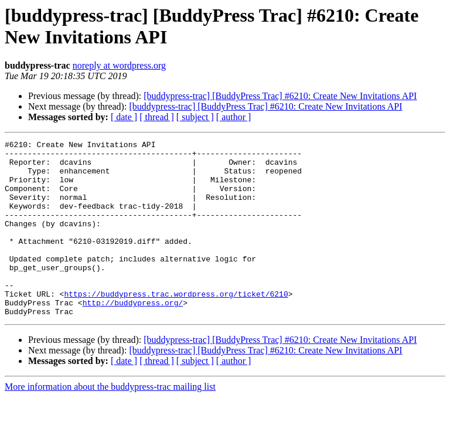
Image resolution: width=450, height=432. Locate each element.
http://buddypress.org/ (133, 336)
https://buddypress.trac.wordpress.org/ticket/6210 (176, 325)
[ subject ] (195, 117)
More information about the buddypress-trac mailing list (110, 422)
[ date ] (124, 117)
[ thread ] (156, 117)
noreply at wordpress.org (119, 65)
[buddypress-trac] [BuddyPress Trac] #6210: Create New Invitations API (280, 96)
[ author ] (233, 117)
